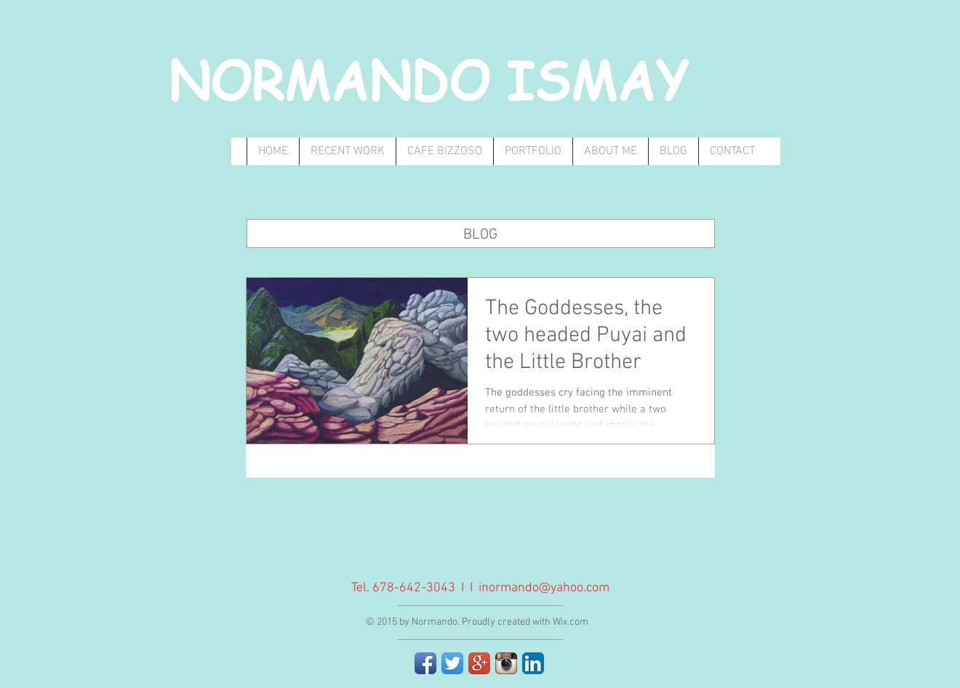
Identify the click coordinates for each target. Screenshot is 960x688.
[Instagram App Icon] (506, 663)
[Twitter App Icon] (452, 663)
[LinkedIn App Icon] (533, 663)
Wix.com (570, 622)
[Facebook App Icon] (425, 663)
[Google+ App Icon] (479, 663)
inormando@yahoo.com (544, 588)
